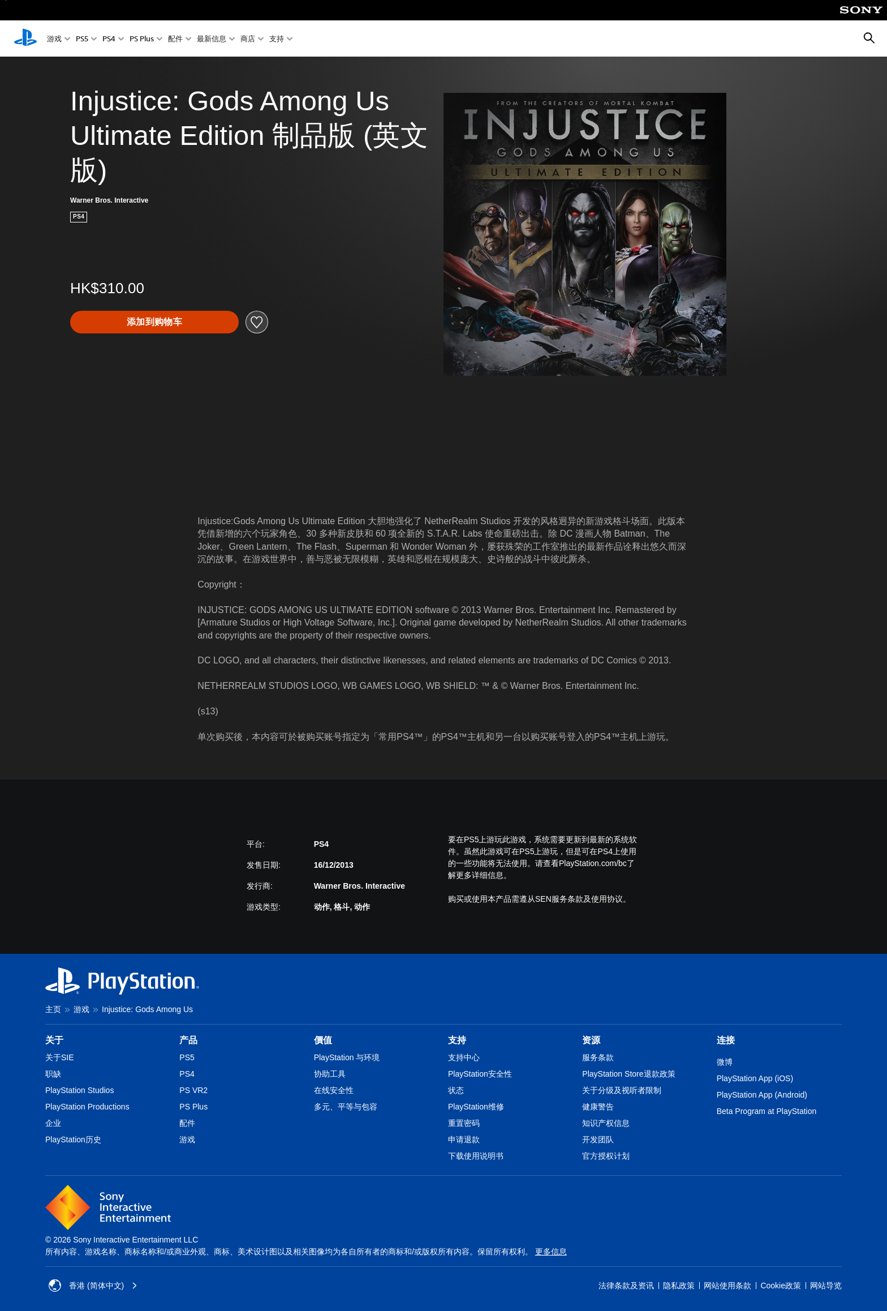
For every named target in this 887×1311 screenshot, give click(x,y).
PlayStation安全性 (480, 1073)
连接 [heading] (726, 1040)
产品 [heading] (188, 1040)
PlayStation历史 (73, 1139)
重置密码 (464, 1123)
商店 (247, 39)
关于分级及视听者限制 (621, 1090)
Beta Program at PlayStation (767, 1111)
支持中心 (464, 1057)
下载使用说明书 (475, 1155)
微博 (725, 1061)
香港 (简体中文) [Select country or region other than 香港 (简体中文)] (93, 1285)
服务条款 (598, 1057)
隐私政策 (679, 1285)
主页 (53, 1009)
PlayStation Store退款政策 (628, 1073)
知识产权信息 (606, 1123)
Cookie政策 (780, 1285)
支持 (276, 39)
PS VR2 (193, 1090)
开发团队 (598, 1139)
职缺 (53, 1073)
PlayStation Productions (87, 1106)
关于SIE (59, 1057)
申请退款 (464, 1139)
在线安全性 (334, 1090)
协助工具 (330, 1073)
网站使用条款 (727, 1285)
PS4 (108, 39)
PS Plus (142, 39)
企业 (53, 1123)
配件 (175, 39)
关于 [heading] (54, 1040)
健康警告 (598, 1106)
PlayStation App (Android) (762, 1094)
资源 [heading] (591, 1040)
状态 (456, 1090)
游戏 (54, 39)
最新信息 (211, 39)
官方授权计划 (606, 1155)
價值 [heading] (323, 1040)
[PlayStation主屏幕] (25, 38)
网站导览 (826, 1285)
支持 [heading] (457, 1040)
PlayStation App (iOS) (755, 1078)
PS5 (82, 39)
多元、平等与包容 (345, 1106)
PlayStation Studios (79, 1090)
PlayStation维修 (476, 1106)
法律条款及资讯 (626, 1285)
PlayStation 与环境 (347, 1057)
